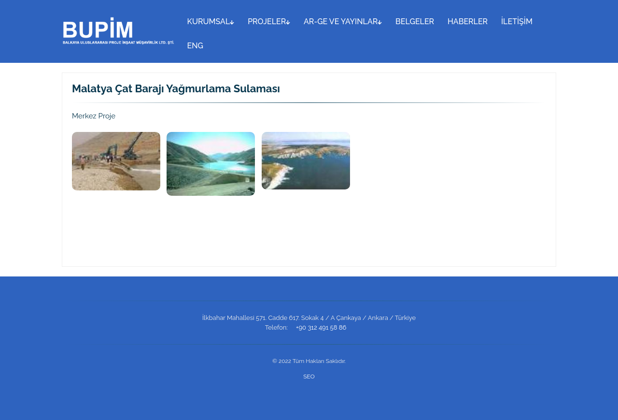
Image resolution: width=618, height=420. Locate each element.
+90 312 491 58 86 (321, 327)
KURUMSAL (211, 21)
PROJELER (269, 21)
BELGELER (414, 21)
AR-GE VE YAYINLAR (343, 21)
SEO (308, 376)
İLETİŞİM (517, 21)
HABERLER (468, 21)
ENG (195, 45)
